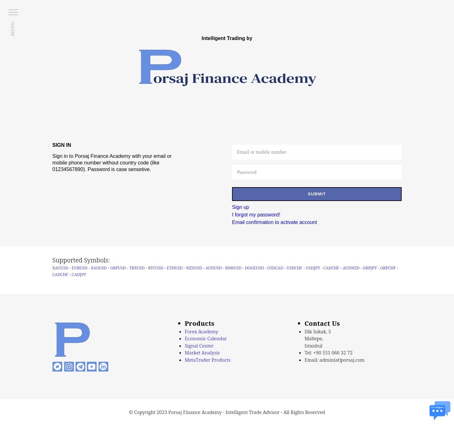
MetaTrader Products (207, 360)
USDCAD (275, 268)
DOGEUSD (254, 268)
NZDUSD (194, 268)
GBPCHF (388, 268)
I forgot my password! (256, 214)
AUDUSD (214, 268)
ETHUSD (175, 268)
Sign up (240, 207)
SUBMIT (317, 194)
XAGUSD (99, 268)
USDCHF (294, 268)
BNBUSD (233, 268)
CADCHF (331, 268)
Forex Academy (201, 331)
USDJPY (313, 268)
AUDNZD (351, 268)
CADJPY (79, 274)
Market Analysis (202, 352)
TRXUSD (137, 268)
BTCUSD (155, 268)
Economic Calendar (206, 338)
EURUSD (80, 268)
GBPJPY (370, 268)
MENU (12, 28)
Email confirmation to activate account (274, 222)
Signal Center (199, 345)
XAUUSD (60, 268)
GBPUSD (118, 268)
